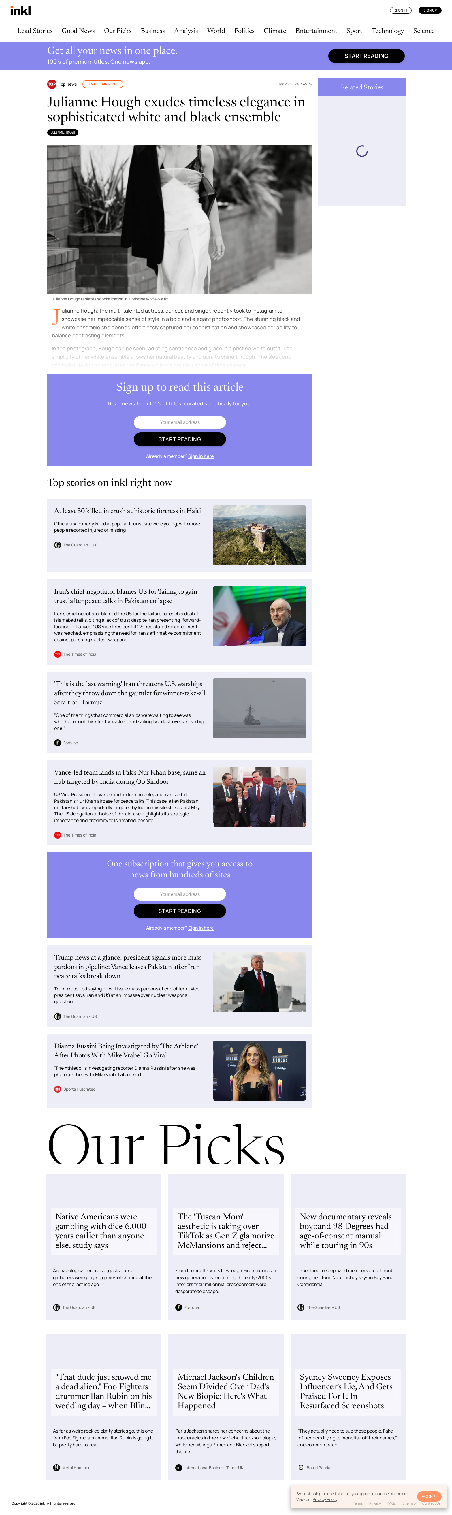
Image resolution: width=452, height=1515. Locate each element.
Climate (275, 31)
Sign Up (430, 10)
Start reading (366, 56)
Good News (78, 31)
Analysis (186, 31)
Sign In (401, 10)
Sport (354, 31)
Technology (388, 31)
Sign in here (201, 456)
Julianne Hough (63, 132)
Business (153, 31)
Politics (244, 31)
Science (424, 31)
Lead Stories (34, 31)
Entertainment (316, 31)
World (216, 31)
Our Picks (117, 31)
